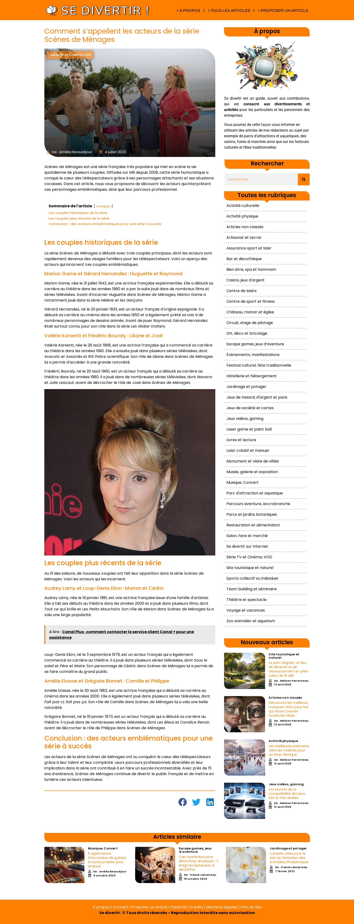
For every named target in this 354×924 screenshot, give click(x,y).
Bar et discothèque (244, 259)
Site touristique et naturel (249, 567)
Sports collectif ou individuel (252, 578)
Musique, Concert (242, 482)
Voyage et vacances (245, 610)
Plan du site (251, 907)
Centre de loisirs (241, 290)
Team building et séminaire (251, 589)
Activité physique (242, 216)
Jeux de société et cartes (250, 408)
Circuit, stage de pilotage (249, 322)
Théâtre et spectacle (246, 599)
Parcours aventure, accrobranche (258, 503)
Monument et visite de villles (252, 461)
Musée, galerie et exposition (252, 472)
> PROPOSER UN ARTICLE (283, 10)
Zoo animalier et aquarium (250, 621)
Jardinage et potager (246, 386)
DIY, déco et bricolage (246, 333)
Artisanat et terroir (244, 237)
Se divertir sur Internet (247, 546)
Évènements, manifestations (253, 354)
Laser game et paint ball (249, 429)
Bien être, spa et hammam (251, 269)
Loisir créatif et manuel (247, 450)
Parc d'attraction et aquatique (254, 493)
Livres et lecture (241, 440)
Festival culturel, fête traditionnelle (258, 365)
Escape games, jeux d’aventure (255, 344)
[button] (183, 802)
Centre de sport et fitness (250, 301)
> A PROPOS (188, 10)
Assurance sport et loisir (248, 248)
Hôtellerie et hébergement (251, 376)
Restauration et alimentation (253, 525)
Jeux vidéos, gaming (244, 418)
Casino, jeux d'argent (245, 280)
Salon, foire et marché (247, 535)
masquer (103, 206)
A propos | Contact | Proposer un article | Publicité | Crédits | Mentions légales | (166, 907)
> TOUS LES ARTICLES (229, 10)
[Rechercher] (304, 179)
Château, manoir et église (250, 312)
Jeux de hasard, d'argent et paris (256, 397)
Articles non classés (244, 227)
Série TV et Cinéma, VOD (249, 557)
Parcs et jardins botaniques (251, 514)
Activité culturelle (242, 205)
